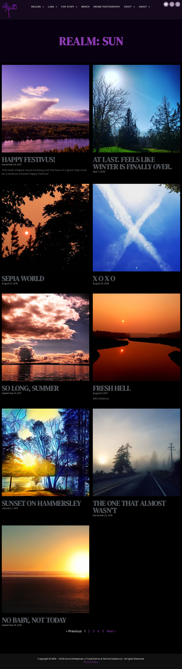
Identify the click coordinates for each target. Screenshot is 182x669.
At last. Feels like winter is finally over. (132, 163)
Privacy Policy (91, 661)
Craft (129, 7)
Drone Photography (106, 7)
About (144, 7)
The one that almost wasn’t (129, 507)
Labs (52, 7)
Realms (37, 7)
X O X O (104, 278)
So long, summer (30, 388)
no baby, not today (34, 620)
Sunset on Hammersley (41, 503)
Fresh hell (111, 388)
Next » (111, 631)
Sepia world (23, 278)
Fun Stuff (69, 7)
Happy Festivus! (28, 159)
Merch (85, 7)
